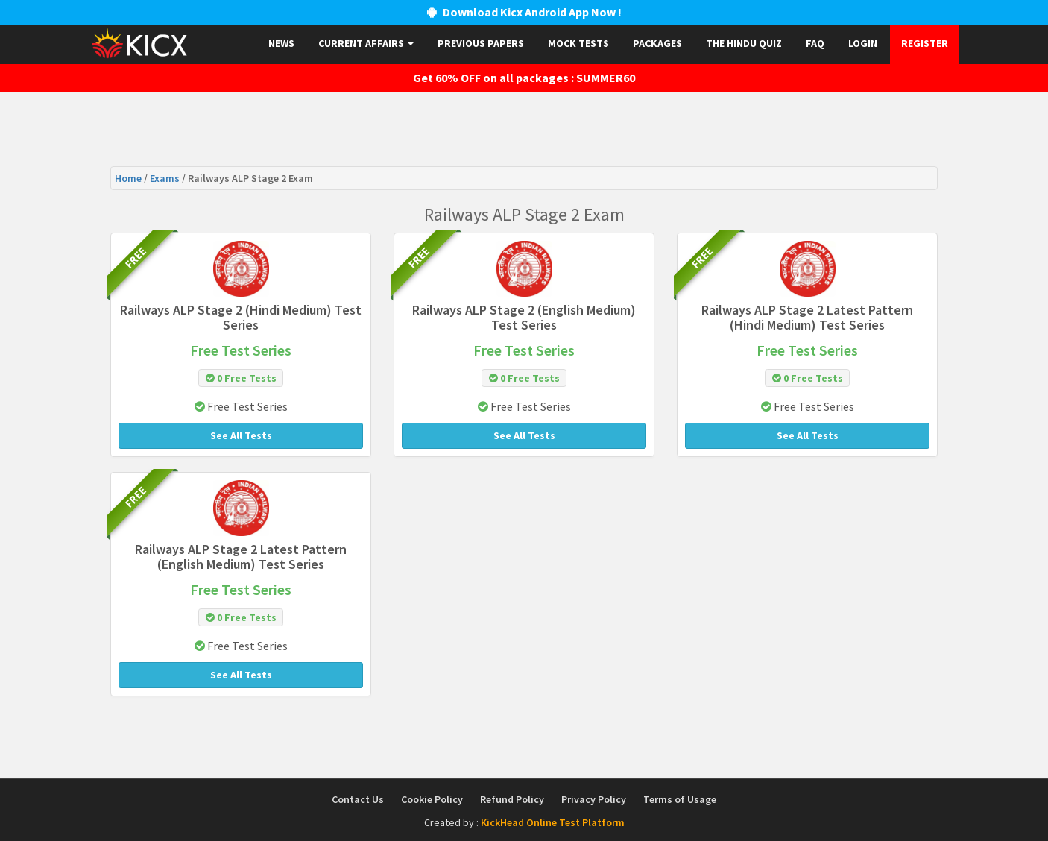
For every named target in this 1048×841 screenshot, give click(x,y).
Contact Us (358, 799)
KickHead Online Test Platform (553, 822)
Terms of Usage (679, 799)
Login (862, 43)
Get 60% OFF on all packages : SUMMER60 (524, 77)
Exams (166, 178)
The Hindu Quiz (744, 43)
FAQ (815, 43)
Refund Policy (512, 799)
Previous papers (481, 43)
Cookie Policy (432, 799)
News (281, 43)
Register (924, 43)
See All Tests (241, 435)
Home (129, 178)
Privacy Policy (593, 799)
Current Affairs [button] (366, 43)
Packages (657, 43)
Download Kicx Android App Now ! (524, 11)
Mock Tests (578, 43)
